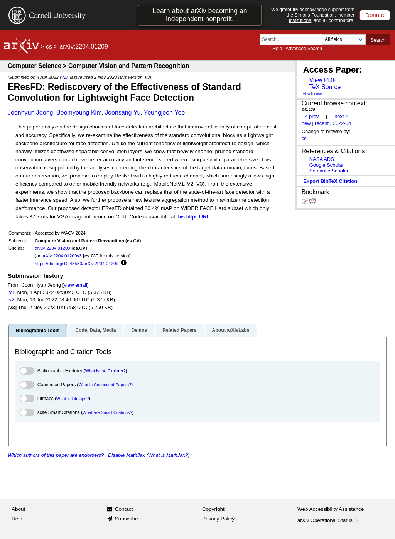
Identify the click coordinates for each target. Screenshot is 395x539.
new (306, 123)
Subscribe (126, 519)
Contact (124, 509)
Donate (374, 15)
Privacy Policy (218, 519)
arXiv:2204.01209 (52, 247)
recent (322, 123)
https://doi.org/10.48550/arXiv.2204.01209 (76, 263)
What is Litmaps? (72, 398)
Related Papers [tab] (179, 330)
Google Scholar (326, 165)
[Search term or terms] (293, 39)
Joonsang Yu (122, 112)
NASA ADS (321, 159)
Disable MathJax (126, 455)
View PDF (322, 80)
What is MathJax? (168, 455)
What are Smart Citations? (107, 412)
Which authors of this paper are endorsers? (56, 455)
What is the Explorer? (105, 370)
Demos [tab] (139, 330)
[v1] (12, 292)
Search (378, 40)
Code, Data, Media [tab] (95, 330)
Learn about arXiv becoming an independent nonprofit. (199, 15)
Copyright (213, 509)
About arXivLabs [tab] (230, 330)
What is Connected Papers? (104, 384)
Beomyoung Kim (78, 112)
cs (49, 46)
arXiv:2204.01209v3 (62, 255)
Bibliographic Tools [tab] (37, 330)
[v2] (12, 299)
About (18, 509)
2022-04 (342, 123)
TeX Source (325, 87)
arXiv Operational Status (328, 520)
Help (277, 48)
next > (341, 116)
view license (312, 94)
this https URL (193, 217)
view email (75, 285)
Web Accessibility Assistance (330, 509)
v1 (63, 76)
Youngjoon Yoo (164, 112)
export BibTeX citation (330, 181)
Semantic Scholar (329, 171)
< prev (312, 116)
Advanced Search (303, 48)
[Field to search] (344, 39)
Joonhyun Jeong (30, 112)
